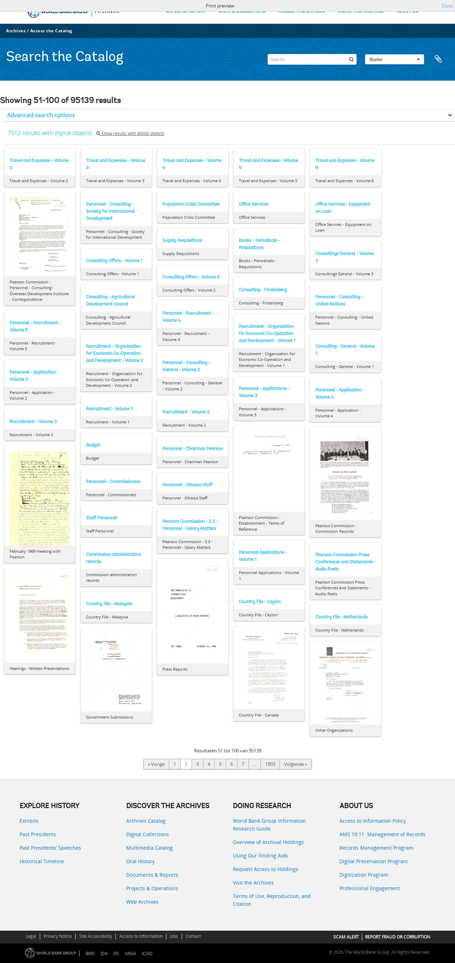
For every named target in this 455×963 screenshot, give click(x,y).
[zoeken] (351, 59)
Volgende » (295, 764)
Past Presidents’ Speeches (50, 847)
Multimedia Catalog (149, 847)
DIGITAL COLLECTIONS (242, 11)
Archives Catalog (146, 820)
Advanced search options (41, 115)
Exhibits (29, 820)
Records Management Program (376, 847)
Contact (193, 936)
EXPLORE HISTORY (186, 11)
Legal (31, 936)
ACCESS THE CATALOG (301, 11)
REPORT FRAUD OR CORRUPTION (397, 937)
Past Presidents (38, 834)
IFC (116, 954)
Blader (394, 59)
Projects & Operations (152, 888)
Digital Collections (147, 834)
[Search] (312, 59)
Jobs (174, 936)
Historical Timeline (42, 861)
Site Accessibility (95, 936)
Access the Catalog (51, 31)
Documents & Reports (152, 874)
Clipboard (441, 59)
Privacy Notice (58, 936)
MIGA (130, 954)
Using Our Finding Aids (260, 855)
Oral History (140, 861)
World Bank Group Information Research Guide (269, 824)
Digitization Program (363, 874)
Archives (16, 31)
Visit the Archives (253, 882)
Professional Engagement (369, 888)
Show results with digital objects (130, 133)
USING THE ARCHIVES (361, 11)
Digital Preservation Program (373, 861)
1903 (270, 764)
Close (447, 5)
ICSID (147, 954)
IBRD (90, 954)
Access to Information (140, 936)
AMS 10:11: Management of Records (382, 834)
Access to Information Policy (372, 820)
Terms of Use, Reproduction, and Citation (272, 900)
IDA (104, 954)
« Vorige (156, 764)
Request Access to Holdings (265, 869)
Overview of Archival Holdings (268, 842)
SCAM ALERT (346, 937)
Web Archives (142, 901)
